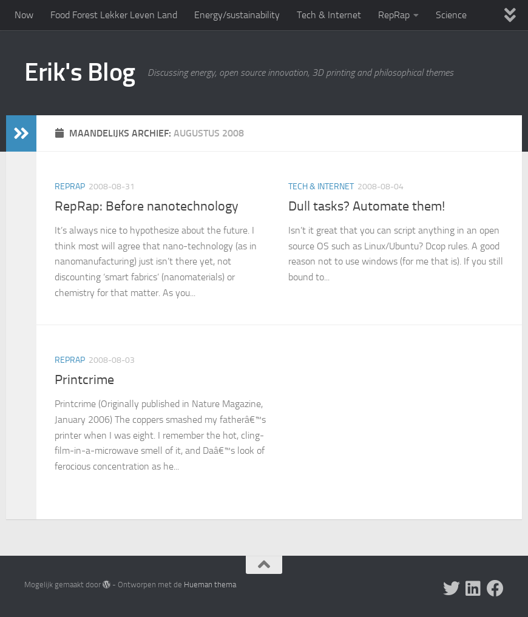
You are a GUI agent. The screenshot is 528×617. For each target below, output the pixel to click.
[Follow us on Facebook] (495, 588)
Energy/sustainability (237, 15)
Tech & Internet (329, 15)
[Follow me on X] (451, 588)
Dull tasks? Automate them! (366, 206)
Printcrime (84, 380)
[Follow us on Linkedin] (473, 588)
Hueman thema (210, 584)
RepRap (394, 15)
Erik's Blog (79, 72)
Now (24, 15)
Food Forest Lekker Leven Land (113, 15)
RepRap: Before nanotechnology (147, 206)
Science (451, 15)
